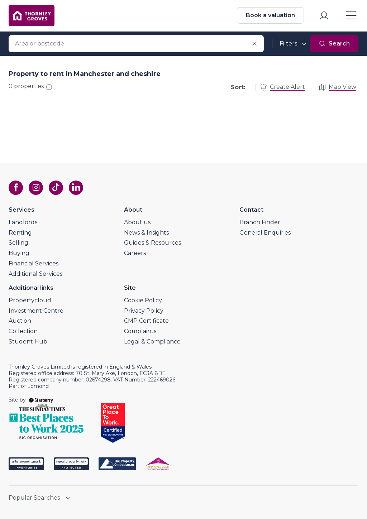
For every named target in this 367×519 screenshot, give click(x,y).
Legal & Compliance (152, 341)
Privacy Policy (143, 310)
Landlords (23, 222)
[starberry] (40, 400)
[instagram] (36, 188)
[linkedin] (76, 188)
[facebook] (16, 188)
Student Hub (28, 341)
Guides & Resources (152, 242)
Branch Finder (259, 222)
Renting (20, 232)
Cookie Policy (143, 300)
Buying (19, 253)
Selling (18, 242)
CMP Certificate (146, 320)
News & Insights (146, 232)
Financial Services (33, 263)
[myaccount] (324, 15)
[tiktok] (56, 188)
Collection (23, 331)
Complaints (140, 331)
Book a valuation (270, 15)
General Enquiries (265, 232)
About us (137, 222)
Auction (20, 320)
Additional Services (35, 273)
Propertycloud (30, 300)
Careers (135, 253)
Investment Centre (36, 310)
